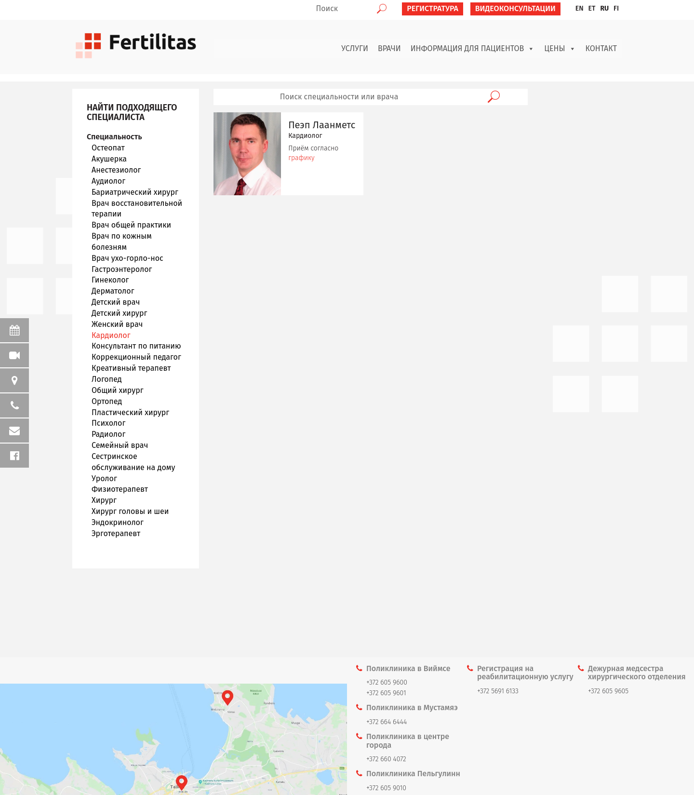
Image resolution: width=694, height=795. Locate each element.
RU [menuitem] (604, 8)
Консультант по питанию (136, 345)
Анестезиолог (116, 170)
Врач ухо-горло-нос (127, 258)
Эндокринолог (118, 522)
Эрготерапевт (116, 533)
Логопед (107, 379)
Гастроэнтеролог (122, 269)
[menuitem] (579, 8)
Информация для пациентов (473, 48)
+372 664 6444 (386, 722)
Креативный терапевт (131, 368)
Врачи (389, 48)
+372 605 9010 (386, 788)
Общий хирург (118, 390)
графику (301, 158)
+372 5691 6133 (498, 691)
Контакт (601, 48)
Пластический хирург (130, 412)
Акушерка (109, 158)
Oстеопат (108, 147)
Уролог (104, 478)
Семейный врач (120, 445)
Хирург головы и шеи (130, 511)
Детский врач (116, 302)
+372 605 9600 (386, 682)
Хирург (104, 500)
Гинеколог (110, 279)
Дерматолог (113, 291)
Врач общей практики (131, 224)
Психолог (108, 423)
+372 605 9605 (608, 691)
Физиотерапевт (120, 489)
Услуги (354, 48)
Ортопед (107, 401)
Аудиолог (108, 181)
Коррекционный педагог (136, 357)
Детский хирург (119, 313)
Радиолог (108, 434)
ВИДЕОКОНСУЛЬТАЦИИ (515, 8)
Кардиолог (111, 335)
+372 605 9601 (386, 693)
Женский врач (117, 324)
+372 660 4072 (386, 759)
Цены (559, 48)
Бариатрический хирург (135, 192)
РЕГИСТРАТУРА (432, 8)
